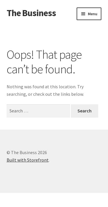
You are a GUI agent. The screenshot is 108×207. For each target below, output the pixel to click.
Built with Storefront (28, 160)
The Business (31, 13)
